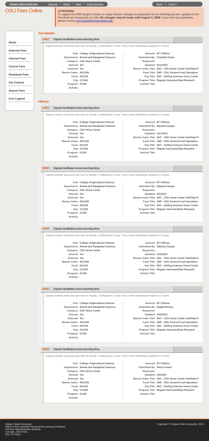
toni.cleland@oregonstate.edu (94, 20)
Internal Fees (17, 58)
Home (159, 4)
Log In (172, 4)
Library (66, 4)
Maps (79, 4)
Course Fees (17, 66)
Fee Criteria (16, 82)
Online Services (95, 4)
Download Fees (19, 74)
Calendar (53, 4)
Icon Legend (17, 98)
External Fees (18, 50)
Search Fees (17, 90)
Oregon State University (24, 4)
